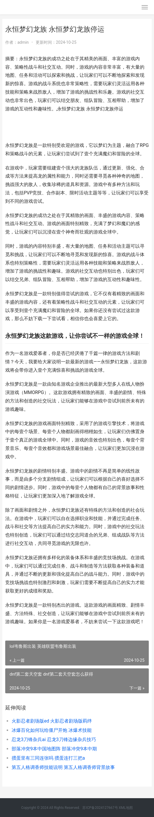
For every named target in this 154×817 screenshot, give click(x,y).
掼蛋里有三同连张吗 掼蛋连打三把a (48, 758)
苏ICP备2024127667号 (100, 808)
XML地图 (126, 808)
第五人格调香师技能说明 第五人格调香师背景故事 (63, 767)
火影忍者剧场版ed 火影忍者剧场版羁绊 (52, 721)
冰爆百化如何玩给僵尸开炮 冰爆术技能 (52, 730)
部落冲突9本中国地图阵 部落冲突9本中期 (54, 749)
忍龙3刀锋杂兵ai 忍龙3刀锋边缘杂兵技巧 (54, 739)
